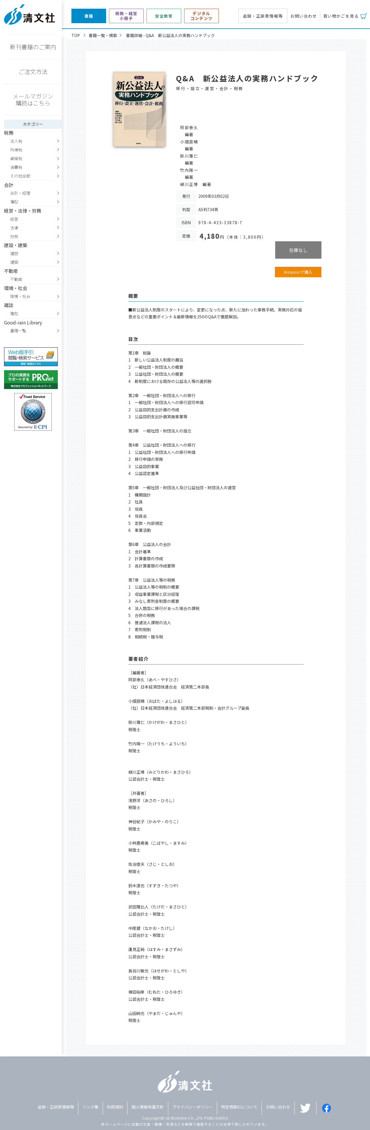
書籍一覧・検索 (103, 35)
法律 (14, 228)
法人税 (16, 141)
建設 (14, 253)
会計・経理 (20, 193)
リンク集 (90, 1107)
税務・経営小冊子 (126, 16)
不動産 (16, 279)
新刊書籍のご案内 (33, 47)
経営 (14, 219)
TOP (75, 35)
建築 (14, 262)
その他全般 (20, 176)
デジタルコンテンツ (201, 16)
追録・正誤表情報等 (263, 16)
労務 (14, 236)
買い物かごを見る (341, 16)
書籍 (88, 16)
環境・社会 (20, 296)
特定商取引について (239, 1107)
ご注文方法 (32, 71)
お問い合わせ (303, 16)
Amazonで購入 (298, 272)
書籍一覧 (18, 330)
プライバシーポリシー (192, 1107)
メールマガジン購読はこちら (33, 99)
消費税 (16, 167)
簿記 (14, 202)
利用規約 (115, 1107)
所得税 (16, 150)
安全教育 (164, 16)
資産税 (16, 158)
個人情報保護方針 (148, 1107)
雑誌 (14, 313)
